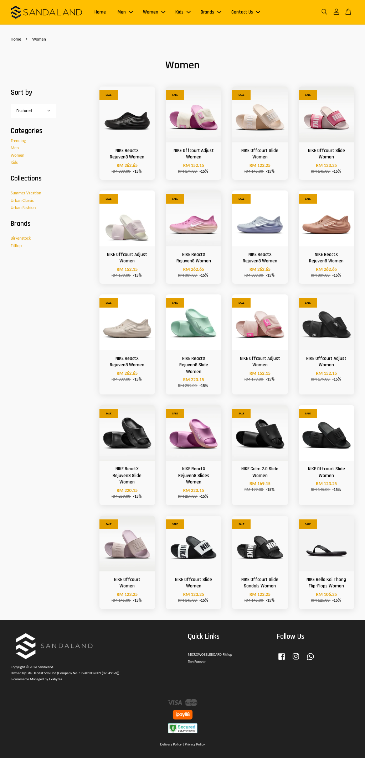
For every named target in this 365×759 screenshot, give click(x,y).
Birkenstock (21, 239)
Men (125, 13)
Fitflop (16, 246)
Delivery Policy (170, 745)
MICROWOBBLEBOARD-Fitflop (210, 655)
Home (100, 13)
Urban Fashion (23, 208)
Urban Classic (22, 201)
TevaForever (197, 662)
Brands (211, 13)
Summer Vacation (26, 194)
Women (154, 13)
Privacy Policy (195, 745)
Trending (18, 141)
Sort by (21, 93)
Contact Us (245, 13)
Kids (183, 13)
